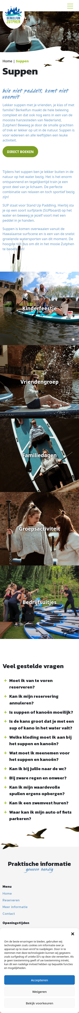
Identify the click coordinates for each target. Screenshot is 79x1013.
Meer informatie (15, 906)
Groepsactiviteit (39, 528)
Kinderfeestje (39, 308)
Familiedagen (39, 455)
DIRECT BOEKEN (20, 151)
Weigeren (39, 991)
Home (7, 61)
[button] (73, 933)
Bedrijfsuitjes (40, 602)
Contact (9, 913)
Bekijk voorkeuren (39, 1003)
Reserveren (11, 900)
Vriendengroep (39, 381)
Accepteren (39, 980)
